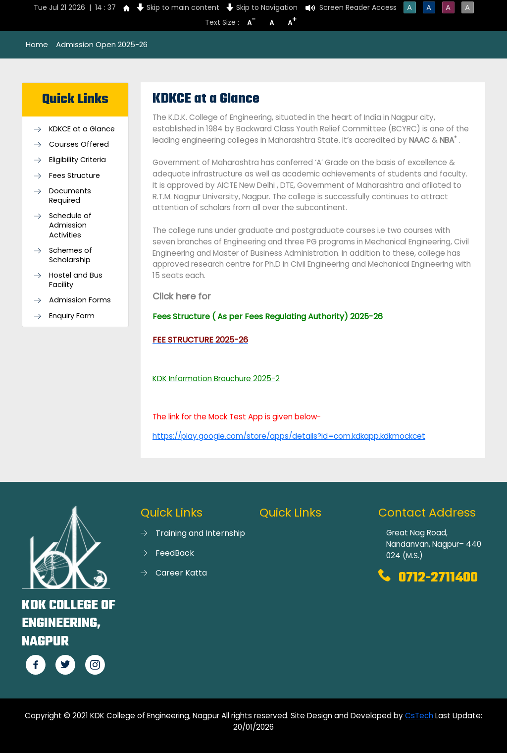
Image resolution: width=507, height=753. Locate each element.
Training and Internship (200, 533)
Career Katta (181, 573)
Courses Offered (79, 144)
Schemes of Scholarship (70, 255)
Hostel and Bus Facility (75, 280)
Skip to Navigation (267, 7)
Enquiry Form (72, 316)
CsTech (419, 715)
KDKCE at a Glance (82, 129)
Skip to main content (183, 7)
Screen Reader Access (358, 7)
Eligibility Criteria (77, 160)
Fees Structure (74, 175)
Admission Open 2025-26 (102, 44)
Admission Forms (80, 300)
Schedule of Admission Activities (70, 225)
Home (37, 44)
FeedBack (174, 553)
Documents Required (70, 195)
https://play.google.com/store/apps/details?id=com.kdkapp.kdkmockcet (288, 436)
